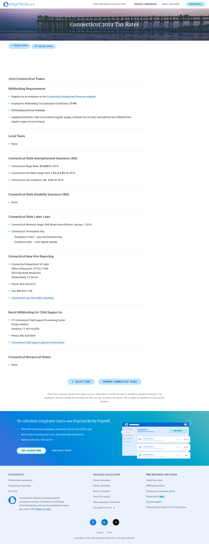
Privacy (100, 532)
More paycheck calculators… (107, 501)
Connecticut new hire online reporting (32, 297)
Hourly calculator (101, 485)
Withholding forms (155, 485)
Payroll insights (154, 501)
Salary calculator (101, 479)
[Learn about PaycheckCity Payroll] (156, 438)
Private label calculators (20, 479)
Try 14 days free (31, 450)
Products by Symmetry (19, 485)
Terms (109, 532)
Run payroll (191, 4)
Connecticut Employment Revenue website (71, 95)
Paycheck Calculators (105, 4)
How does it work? (62, 450)
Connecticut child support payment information (37, 341)
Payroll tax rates (154, 479)
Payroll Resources (141, 4)
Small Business (166, 4)
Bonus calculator (101, 490)
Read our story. (43, 508)
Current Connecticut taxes (120, 381)
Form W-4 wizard (101, 496)
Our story (12, 490)
